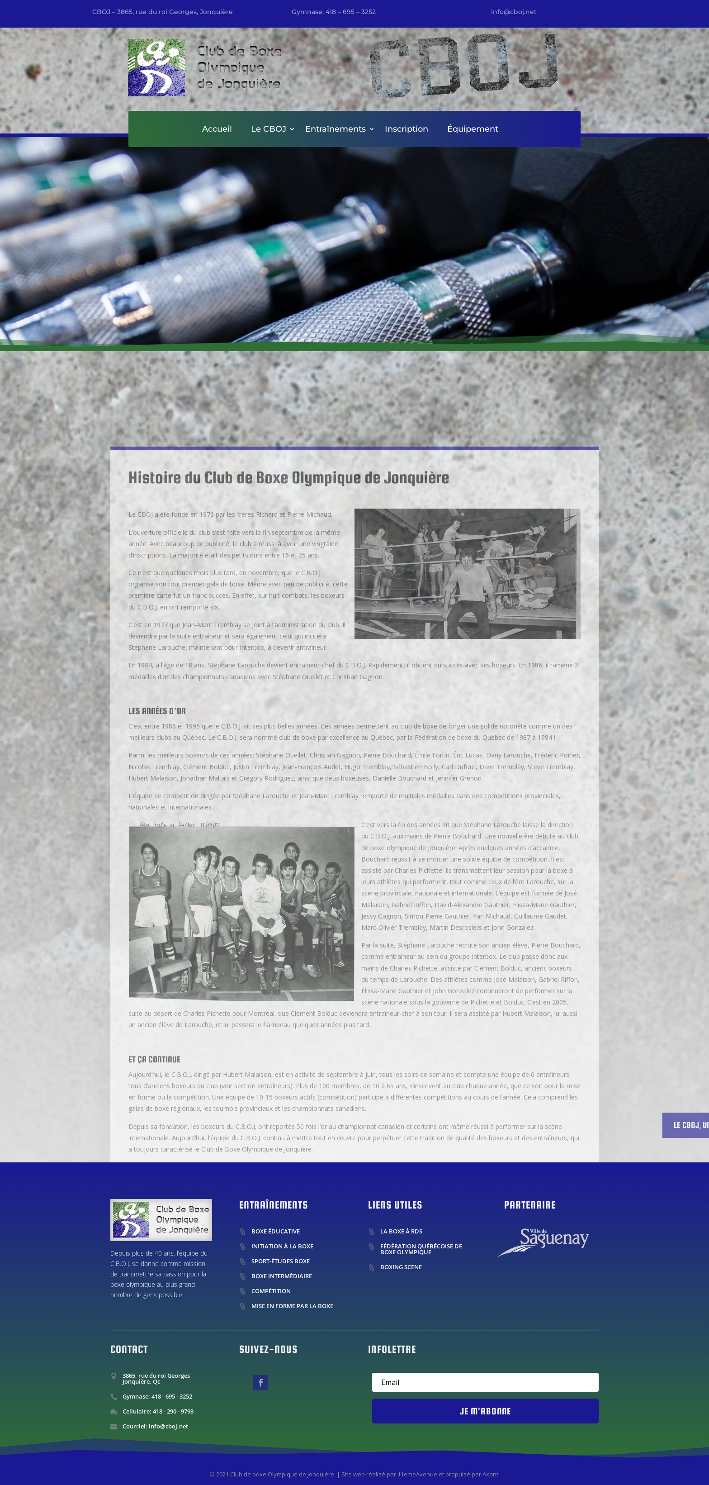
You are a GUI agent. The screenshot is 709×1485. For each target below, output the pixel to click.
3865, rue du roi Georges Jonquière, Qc (156, 1378)
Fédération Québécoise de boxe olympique (421, 1249)
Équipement (472, 130)
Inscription (406, 130)
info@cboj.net (514, 12)
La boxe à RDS (401, 1231)
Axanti (491, 1474)
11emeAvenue (417, 1474)
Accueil (217, 130)
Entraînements (335, 130)
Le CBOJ (268, 130)
